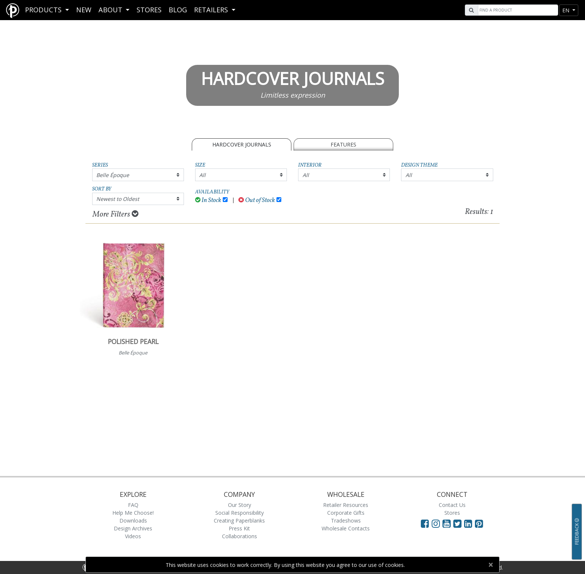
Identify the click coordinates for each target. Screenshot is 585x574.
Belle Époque (112, 175)
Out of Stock (256, 200)
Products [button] (44, 9)
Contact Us (452, 504)
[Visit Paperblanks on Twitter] (458, 523)
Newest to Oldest (117, 198)
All (202, 175)
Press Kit (239, 528)
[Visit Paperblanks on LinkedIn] (469, 523)
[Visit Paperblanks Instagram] (436, 523)
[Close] (490, 565)
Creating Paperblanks (239, 520)
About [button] (111, 9)
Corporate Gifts (346, 512)
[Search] (517, 10)
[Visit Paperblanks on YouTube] (447, 523)
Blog (178, 9)
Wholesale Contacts (346, 528)
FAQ (133, 504)
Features (343, 144)
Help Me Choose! (133, 512)
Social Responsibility (239, 512)
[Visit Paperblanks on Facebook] (425, 523)
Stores (149, 9)
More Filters (115, 214)
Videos (133, 536)
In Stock (208, 200)
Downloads (133, 520)
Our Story (239, 504)
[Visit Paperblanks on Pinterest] (479, 523)
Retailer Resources (345, 504)
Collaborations (239, 536)
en (566, 10)
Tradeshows (346, 520)
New (83, 9)
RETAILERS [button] (212, 9)
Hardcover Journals (241, 144)
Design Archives (133, 528)
